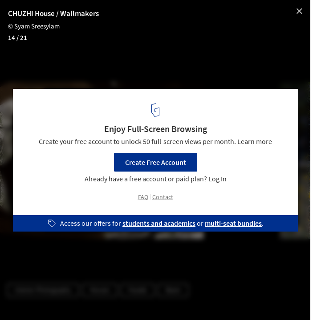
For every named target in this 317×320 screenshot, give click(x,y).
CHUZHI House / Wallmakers (53, 13)
